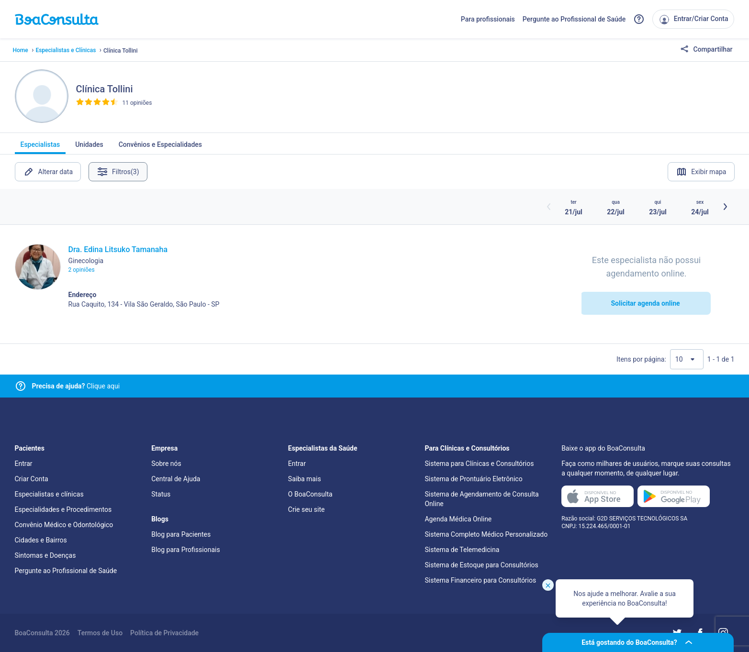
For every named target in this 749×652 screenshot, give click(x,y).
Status (160, 494)
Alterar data (48, 171)
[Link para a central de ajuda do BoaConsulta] (639, 19)
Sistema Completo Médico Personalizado (486, 534)
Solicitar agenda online (645, 303)
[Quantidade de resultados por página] (686, 359)
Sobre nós (166, 463)
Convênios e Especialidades (160, 147)
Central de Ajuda (175, 479)
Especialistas (40, 147)
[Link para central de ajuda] (20, 386)
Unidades (89, 147)
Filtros (118, 171)
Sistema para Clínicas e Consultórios (479, 463)
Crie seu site (306, 509)
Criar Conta (31, 479)
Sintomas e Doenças (45, 555)
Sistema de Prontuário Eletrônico (473, 479)
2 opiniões (81, 269)
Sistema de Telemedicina (462, 549)
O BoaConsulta (310, 494)
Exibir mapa (701, 171)
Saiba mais (304, 479)
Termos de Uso (100, 633)
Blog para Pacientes (181, 534)
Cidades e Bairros (41, 540)
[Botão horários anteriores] (549, 207)
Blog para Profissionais (185, 549)
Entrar (24, 463)
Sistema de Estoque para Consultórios (481, 565)
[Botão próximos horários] (725, 207)
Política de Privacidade (164, 633)
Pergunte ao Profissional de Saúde (574, 19)
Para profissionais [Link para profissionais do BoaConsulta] (488, 19)
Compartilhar (706, 49)
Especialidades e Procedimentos (63, 509)
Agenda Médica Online (458, 519)
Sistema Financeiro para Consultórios (480, 580)
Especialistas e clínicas (49, 494)
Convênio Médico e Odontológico (64, 525)
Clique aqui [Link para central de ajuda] (76, 386)
